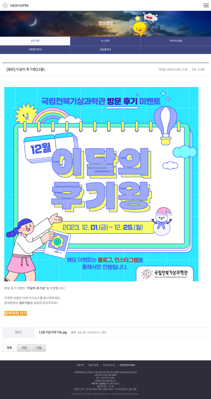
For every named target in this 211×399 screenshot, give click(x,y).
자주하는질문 (175, 41)
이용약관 (80, 365)
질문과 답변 (93, 365)
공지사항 (35, 41)
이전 (24, 348)
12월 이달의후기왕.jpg (53, 332)
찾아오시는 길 (109, 365)
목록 (9, 348)
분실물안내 (105, 49)
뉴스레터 (105, 41)
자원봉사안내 (34, 49)
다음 (38, 348)
